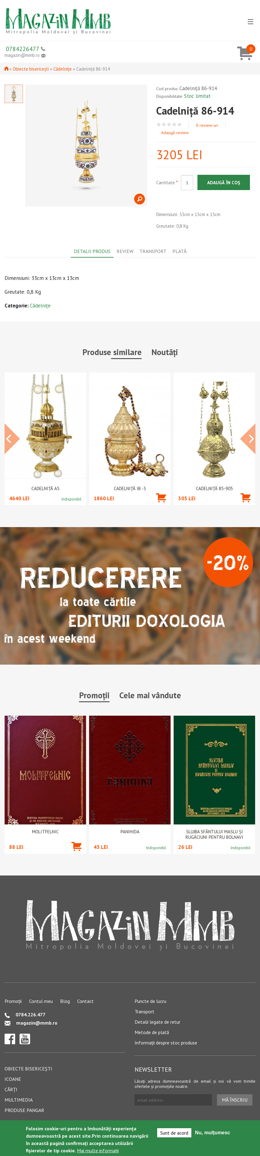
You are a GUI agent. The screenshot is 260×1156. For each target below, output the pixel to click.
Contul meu (41, 1001)
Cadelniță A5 (45, 488)
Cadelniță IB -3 (130, 488)
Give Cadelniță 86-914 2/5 (164, 124)
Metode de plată (152, 1032)
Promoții (13, 1001)
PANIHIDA (130, 832)
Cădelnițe (62, 69)
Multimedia (19, 1100)
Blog (65, 1001)
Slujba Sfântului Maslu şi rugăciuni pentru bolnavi (214, 834)
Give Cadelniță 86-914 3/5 (169, 124)
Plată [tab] (179, 251)
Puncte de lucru (150, 1001)
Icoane (13, 1079)
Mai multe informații (98, 1150)
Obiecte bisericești (31, 69)
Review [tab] (125, 251)
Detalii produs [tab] (92, 251)
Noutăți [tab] (164, 352)
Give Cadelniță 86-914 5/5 (179, 124)
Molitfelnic (45, 832)
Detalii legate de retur (157, 1022)
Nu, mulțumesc (212, 1132)
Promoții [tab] (94, 695)
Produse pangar (24, 1110)
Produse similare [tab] (112, 352)
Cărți (11, 1089)
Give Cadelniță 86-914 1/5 (158, 124)
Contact (85, 1001)
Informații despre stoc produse (166, 1043)
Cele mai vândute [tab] (150, 695)
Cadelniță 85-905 (214, 488)
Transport (144, 1011)
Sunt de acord (174, 1133)
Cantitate (167, 182)
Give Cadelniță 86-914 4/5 (174, 124)
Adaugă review (175, 132)
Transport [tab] (152, 251)
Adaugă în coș (223, 182)
